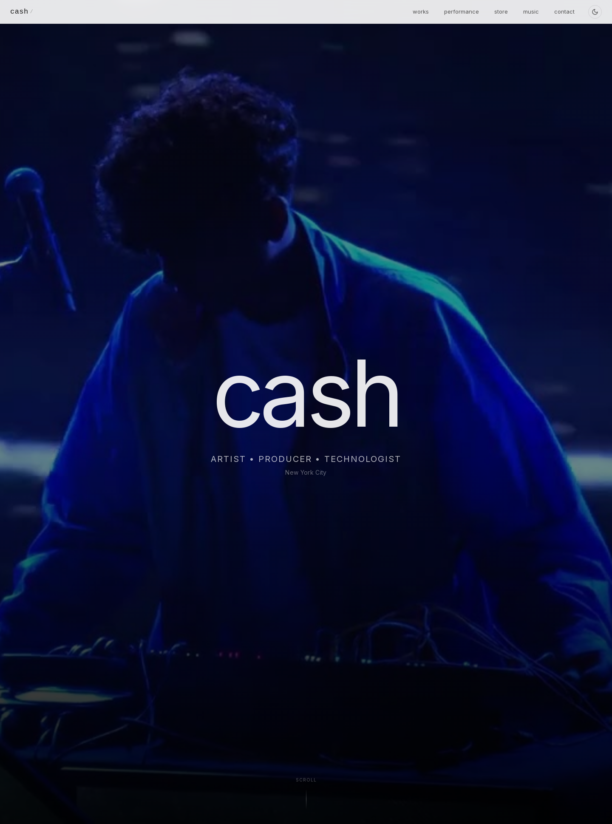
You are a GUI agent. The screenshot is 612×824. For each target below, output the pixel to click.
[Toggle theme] (595, 12)
